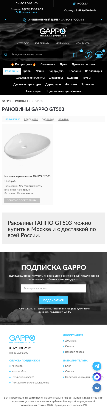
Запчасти (87, 84)
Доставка (71, 340)
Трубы (86, 77)
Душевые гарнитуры (27, 84)
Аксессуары (33, 91)
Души (63, 64)
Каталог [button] (23, 43)
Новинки (62, 43)
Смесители (48, 64)
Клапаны (75, 71)
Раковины (11, 71)
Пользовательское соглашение (30, 383)
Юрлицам (42, 43)
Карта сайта (19, 371)
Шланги (72, 77)
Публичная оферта (23, 377)
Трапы (27, 71)
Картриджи (56, 71)
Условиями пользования (50, 312)
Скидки (69, 371)
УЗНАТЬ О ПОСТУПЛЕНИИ (21, 200)
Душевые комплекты (30, 77)
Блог (68, 366)
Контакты (83, 43)
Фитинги (71, 84)
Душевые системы (84, 64)
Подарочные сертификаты (63, 91)
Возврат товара (74, 352)
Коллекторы (93, 71)
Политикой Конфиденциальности (72, 309)
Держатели (53, 84)
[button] (26, 12)
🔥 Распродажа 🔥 (23, 64)
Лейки (40, 71)
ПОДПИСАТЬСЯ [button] (53, 300)
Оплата (69, 346)
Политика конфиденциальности (84, 377)
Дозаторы (56, 77)
